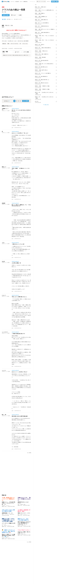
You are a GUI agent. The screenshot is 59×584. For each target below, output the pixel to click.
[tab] (3, 25)
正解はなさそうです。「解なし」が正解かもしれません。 (24, 499)
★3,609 (19, 534)
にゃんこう (4, 295)
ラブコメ (7, 505)
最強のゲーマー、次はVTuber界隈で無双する (23, 519)
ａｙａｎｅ (4, 370)
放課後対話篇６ (5, 513)
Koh (8, 536)
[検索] (37, 1)
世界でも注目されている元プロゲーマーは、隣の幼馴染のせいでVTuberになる (24, 523)
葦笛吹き (19, 503)
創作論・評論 (22, 504)
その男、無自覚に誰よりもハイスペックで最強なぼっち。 (8, 499)
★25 (18, 514)
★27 (18, 504)
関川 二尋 (4, 414)
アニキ (5, 524)
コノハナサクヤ (5, 332)
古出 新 (3, 261)
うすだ (3, 242)
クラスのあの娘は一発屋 (13, 9)
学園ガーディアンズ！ (22, 513)
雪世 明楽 (5, 51)
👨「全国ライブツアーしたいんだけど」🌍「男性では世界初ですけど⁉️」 (8, 531)
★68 (2, 514)
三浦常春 (28, 513)
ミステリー (6, 514)
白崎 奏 (25, 524)
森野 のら (23, 532)
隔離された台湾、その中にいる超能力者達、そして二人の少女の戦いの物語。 (8, 520)
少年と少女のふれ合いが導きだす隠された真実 (8, 510)
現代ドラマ (23, 525)
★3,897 (3, 537)
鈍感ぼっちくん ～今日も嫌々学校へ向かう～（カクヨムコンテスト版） (8, 503)
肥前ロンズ (4, 166)
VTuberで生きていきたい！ (24, 530)
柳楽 (5, 504)
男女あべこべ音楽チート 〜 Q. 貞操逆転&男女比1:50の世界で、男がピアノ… (8, 535)
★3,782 (19, 525)
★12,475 (3, 505)
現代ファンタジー (23, 514)
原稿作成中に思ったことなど (23, 502)
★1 (2, 525)
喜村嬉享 (3, 203)
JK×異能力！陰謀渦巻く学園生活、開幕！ (24, 510)
